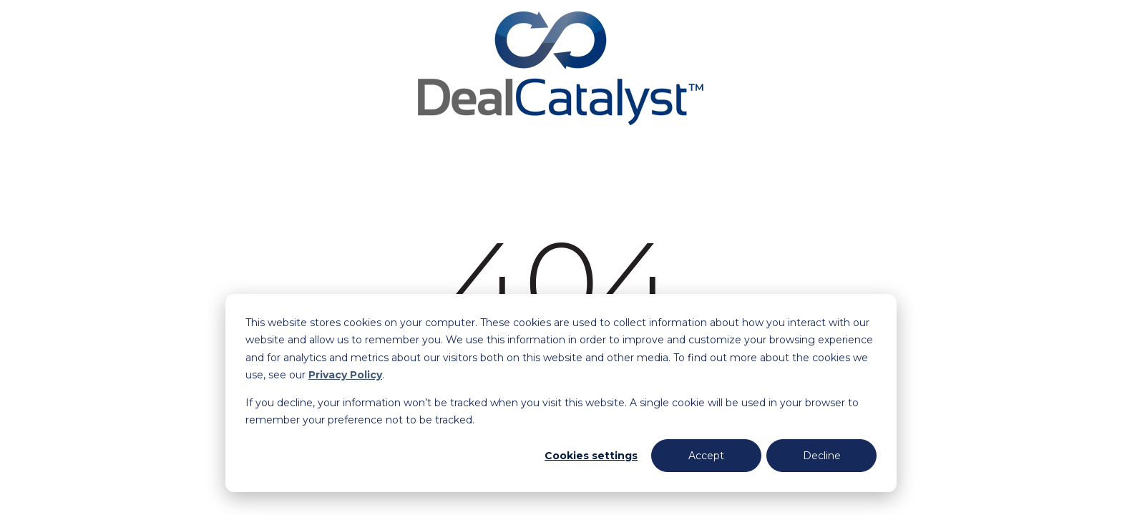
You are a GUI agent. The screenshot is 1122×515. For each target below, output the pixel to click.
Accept (706, 455)
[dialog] (561, 393)
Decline (822, 455)
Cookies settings (591, 455)
